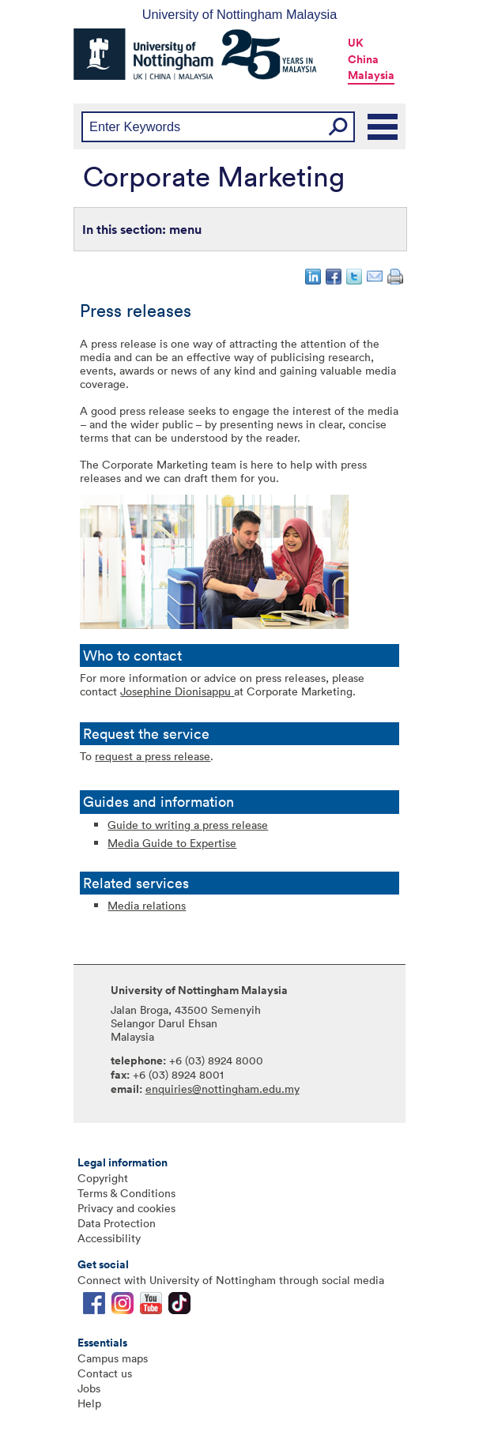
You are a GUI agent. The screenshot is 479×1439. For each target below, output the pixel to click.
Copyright (102, 1177)
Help (89, 1403)
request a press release (152, 755)
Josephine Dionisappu (175, 691)
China (363, 59)
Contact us (104, 1373)
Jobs (88, 1388)
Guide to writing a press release (187, 824)
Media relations (146, 905)
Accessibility (109, 1237)
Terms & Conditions (126, 1192)
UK (356, 43)
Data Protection (116, 1222)
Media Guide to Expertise (171, 842)
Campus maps (112, 1358)
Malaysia (371, 75)
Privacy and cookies (126, 1207)
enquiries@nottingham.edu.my (222, 1088)
